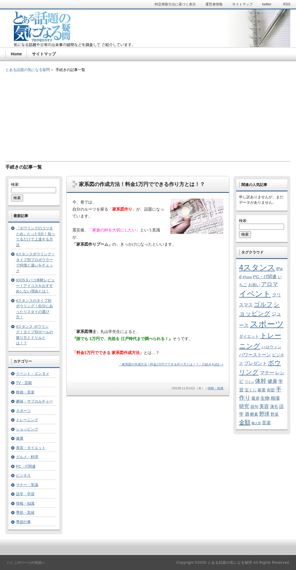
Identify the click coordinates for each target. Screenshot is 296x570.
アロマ (269, 284)
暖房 (256, 398)
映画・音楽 (25, 392)
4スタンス (257, 267)
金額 (244, 422)
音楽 (266, 422)
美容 (264, 406)
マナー (267, 372)
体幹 (260, 381)
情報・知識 (215, 388)
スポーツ (23, 411)
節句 (254, 407)
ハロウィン (271, 347)
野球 (264, 414)
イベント (255, 294)
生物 (265, 398)
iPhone (247, 277)
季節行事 (23, 522)
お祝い (254, 285)
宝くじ (251, 390)
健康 (19, 438)
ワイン (249, 381)
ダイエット (249, 336)
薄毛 (274, 407)
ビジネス (23, 475)
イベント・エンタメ (32, 373)
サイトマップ (44, 54)
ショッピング (27, 429)
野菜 (275, 414)
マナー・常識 (27, 485)
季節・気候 (25, 512)
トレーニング (27, 420)
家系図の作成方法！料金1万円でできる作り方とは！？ (142, 184)
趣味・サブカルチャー (34, 401)
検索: (15, 184)
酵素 (254, 414)
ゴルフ (263, 304)
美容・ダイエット (31, 448)
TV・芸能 (24, 383)
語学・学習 (25, 494)
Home (16, 54)
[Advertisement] (148, 113)
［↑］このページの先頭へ (25, 563)
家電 (262, 390)
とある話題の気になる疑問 (27, 70)
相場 (275, 398)
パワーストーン (255, 354)
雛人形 (256, 423)
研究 (244, 406)
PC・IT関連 (26, 466)
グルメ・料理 (27, 457)
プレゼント (255, 363)
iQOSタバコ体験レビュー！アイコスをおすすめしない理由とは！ (35, 285)
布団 (271, 390)
